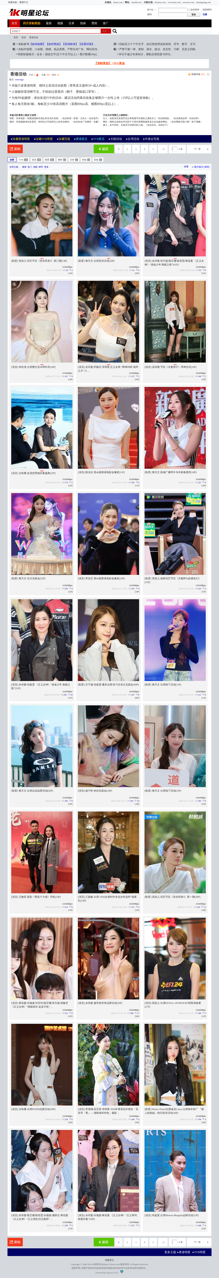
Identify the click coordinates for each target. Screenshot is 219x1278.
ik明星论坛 (97, 1264)
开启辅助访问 (103, 2)
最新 (49, 23)
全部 (12, 159)
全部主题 (13, 167)
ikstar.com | (118, 2)
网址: (127, 2)
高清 (23, 37)
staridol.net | (136, 2)
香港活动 (33, 37)
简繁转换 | (13, 2)
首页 (14, 23)
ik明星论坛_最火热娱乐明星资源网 (8, 37)
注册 (205, 14)
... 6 (163, 149)
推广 (106, 23)
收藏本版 (198, 74)
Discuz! (110, 1272)
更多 (46, 167)
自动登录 (193, 9)
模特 (62, 159)
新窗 (186, 166)
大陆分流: (148, 2)
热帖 (35, 167)
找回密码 (207, 9)
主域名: (108, 2)
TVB (23, 159)
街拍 (86, 159)
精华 (41, 167)
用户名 (150, 10)
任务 (71, 23)
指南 (83, 23)
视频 (60, 23)
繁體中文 (23, 2)
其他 (98, 159)
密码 (149, 14)
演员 (36, 159)
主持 (74, 159)
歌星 (49, 159)
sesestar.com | (189, 2)
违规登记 (109, 1260)
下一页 (197, 149)
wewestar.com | (174, 2)
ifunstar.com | (160, 2)
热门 (30, 167)
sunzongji (19, 79)
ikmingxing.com (203, 2)
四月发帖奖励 (31, 23)
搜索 (104, 31)
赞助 (94, 23)
